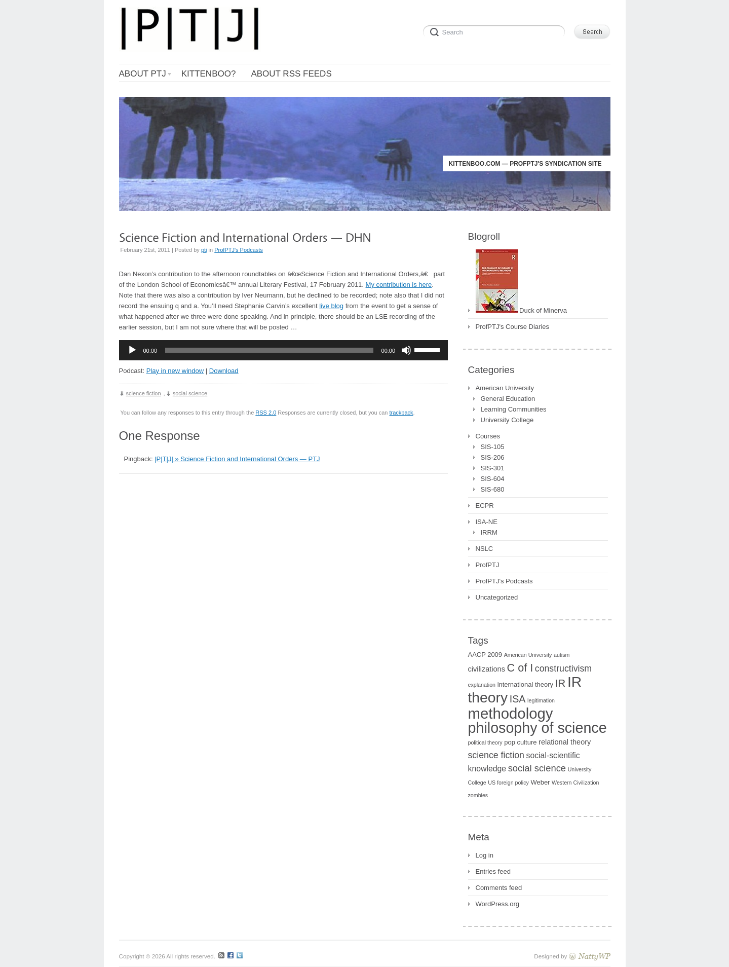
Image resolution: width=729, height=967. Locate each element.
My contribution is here (399, 284)
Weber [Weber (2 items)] (540, 782)
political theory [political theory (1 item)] (485, 742)
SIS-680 (493, 489)
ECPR (485, 505)
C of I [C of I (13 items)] (520, 667)
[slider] (269, 350)
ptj (204, 250)
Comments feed (499, 887)
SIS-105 (493, 447)
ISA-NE (486, 522)
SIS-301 (493, 468)
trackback (401, 413)
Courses (488, 436)
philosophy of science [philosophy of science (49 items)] (537, 728)
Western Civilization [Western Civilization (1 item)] (575, 782)
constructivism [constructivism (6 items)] (563, 668)
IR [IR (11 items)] (560, 683)
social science (190, 393)
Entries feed (493, 871)
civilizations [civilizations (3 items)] (486, 669)
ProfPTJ (488, 565)
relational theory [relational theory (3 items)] (565, 742)
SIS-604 (493, 478)
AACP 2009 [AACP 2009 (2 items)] (485, 654)
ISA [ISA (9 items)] (518, 698)
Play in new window (175, 371)
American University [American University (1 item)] (528, 655)
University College (507, 420)
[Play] (132, 350)
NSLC (484, 548)
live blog (331, 306)
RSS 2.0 (265, 413)
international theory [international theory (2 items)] (525, 684)
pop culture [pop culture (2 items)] (520, 742)
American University (505, 388)
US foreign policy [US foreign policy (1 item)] (508, 782)
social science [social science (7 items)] (537, 768)
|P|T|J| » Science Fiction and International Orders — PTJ (237, 459)
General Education (508, 398)
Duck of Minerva (521, 309)
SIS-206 (493, 457)
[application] (283, 350)
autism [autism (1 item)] (561, 655)
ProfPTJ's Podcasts (238, 250)
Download (224, 371)
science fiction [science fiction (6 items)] (496, 755)
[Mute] (406, 350)
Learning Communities (514, 409)
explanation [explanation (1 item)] (482, 685)
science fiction (143, 393)
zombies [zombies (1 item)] (478, 795)
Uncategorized (497, 597)
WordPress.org (497, 904)
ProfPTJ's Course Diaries (513, 326)
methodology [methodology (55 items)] (510, 713)
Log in (484, 855)
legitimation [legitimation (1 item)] (541, 700)
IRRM (489, 532)
